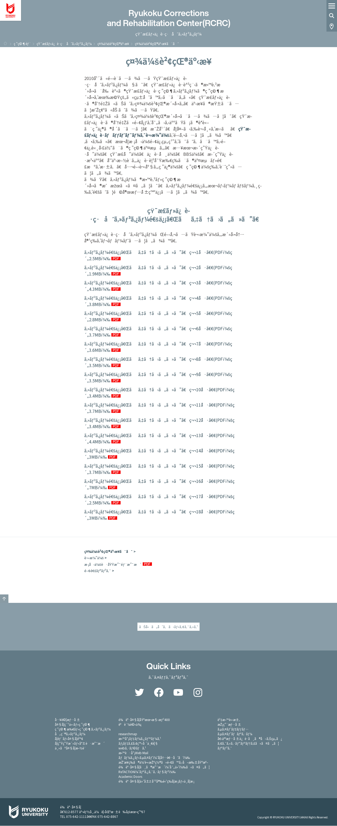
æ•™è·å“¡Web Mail (133, 753)
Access (331, 26)
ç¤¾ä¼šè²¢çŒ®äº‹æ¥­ (113, 43)
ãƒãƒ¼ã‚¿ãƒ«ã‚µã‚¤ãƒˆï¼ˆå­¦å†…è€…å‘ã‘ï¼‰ (154, 757)
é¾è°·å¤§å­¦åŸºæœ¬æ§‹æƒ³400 (144, 720)
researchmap (127, 734)
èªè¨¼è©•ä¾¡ (129, 724)
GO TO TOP (4, 598)
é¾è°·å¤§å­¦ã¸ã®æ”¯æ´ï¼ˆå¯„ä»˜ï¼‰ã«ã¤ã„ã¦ (164, 767)
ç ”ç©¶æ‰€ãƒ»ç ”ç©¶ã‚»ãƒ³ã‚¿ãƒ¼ (83, 729)
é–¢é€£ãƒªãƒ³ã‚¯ (97, 570)
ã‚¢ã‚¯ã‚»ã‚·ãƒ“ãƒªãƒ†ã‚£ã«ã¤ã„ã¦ (248, 743)
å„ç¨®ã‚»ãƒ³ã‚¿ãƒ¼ (70, 734)
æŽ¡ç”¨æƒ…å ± (229, 724)
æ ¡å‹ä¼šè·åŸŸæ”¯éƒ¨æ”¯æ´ (113, 564)
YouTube (178, 692)
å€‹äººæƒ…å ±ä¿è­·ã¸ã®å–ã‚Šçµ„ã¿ (249, 739)
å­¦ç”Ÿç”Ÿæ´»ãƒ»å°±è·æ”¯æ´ (80, 743)
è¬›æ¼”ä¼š (94, 557)
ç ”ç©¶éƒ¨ (22, 43)
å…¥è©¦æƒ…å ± (67, 720)
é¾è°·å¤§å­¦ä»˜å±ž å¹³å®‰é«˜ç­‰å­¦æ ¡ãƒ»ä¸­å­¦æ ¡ (156, 781)
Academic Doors (130, 776)
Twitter (139, 692)
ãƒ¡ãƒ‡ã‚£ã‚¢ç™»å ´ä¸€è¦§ (138, 743)
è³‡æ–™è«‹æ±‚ (228, 720)
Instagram (197, 692)
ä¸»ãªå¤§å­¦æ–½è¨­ (70, 748)
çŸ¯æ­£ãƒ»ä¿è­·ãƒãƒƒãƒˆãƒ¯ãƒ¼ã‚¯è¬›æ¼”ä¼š (167, 132)
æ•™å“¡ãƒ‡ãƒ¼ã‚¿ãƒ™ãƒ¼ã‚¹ (139, 739)
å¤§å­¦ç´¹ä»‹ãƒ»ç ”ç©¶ (73, 724)
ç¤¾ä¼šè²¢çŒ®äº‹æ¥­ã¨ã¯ (108, 551)
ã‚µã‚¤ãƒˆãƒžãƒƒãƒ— (232, 729)
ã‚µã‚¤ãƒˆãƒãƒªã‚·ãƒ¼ (234, 734)
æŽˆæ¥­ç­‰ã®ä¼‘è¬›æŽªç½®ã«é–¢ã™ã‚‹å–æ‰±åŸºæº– (163, 762)
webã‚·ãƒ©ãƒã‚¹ (132, 748)
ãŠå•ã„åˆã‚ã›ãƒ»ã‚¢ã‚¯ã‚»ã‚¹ (168, 626)
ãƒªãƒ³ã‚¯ (224, 748)
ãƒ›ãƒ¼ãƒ (5, 43)
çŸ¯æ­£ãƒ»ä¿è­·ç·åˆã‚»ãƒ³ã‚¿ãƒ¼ (64, 43)
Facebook (158, 692)
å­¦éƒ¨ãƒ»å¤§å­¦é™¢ (69, 739)
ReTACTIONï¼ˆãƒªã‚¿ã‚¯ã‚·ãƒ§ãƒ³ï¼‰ (147, 772)
